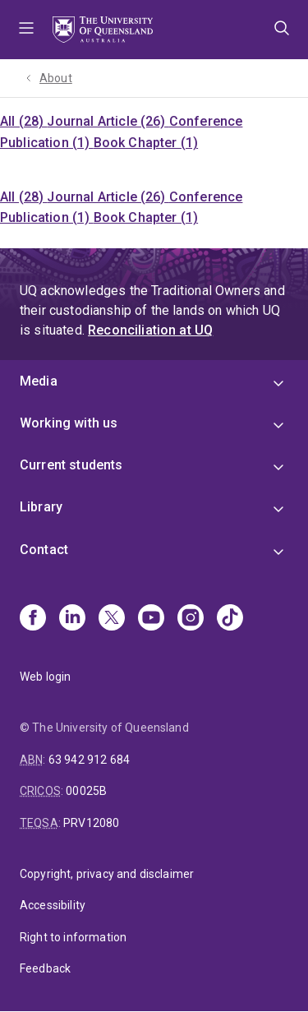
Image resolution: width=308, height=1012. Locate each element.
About (55, 78)
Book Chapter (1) (146, 142)
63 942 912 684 (89, 759)
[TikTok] (230, 619)
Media (38, 381)
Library (41, 507)
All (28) (23, 121)
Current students (71, 465)
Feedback (45, 968)
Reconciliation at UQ (150, 330)
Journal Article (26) (107, 121)
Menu (26, 29)
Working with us (68, 423)
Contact (44, 549)
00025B (86, 790)
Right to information (73, 937)
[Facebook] (33, 619)
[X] (112, 619)
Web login (45, 676)
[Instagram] (190, 619)
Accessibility (52, 905)
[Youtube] (151, 619)
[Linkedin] (72, 619)
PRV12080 (91, 822)
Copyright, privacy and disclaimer (107, 873)
